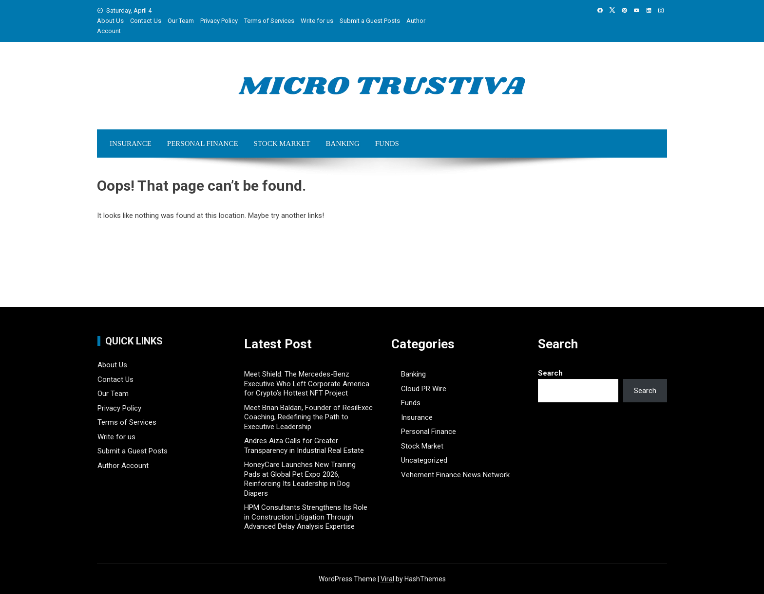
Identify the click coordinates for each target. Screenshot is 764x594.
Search (550, 373)
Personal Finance (202, 143)
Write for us (317, 20)
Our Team (181, 20)
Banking (343, 143)
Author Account (123, 465)
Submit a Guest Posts (370, 20)
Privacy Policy (219, 20)
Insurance (131, 143)
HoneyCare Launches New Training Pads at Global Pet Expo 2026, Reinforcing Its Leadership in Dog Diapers (300, 479)
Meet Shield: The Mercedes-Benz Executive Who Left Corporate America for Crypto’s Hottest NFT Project (306, 383)
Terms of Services (269, 20)
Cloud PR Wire (423, 388)
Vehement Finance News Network (455, 474)
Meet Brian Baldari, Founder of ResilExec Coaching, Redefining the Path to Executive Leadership (308, 417)
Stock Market (282, 143)
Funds (387, 143)
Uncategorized (424, 460)
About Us (110, 20)
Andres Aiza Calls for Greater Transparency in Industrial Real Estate (304, 445)
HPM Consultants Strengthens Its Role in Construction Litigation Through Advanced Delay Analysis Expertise (305, 517)
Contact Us (145, 20)
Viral (387, 579)
